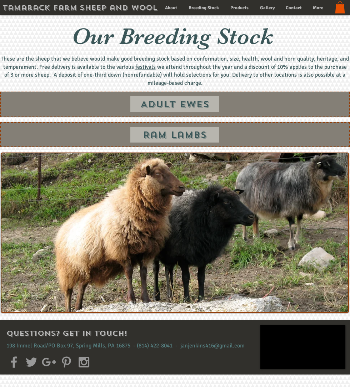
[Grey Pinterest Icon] (66, 362)
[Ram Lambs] (174, 135)
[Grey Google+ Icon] (48, 362)
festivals (145, 67)
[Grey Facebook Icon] (13, 362)
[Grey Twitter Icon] (31, 362)
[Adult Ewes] (174, 104)
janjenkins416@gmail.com (212, 345)
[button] (340, 7)
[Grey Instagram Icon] (83, 362)
